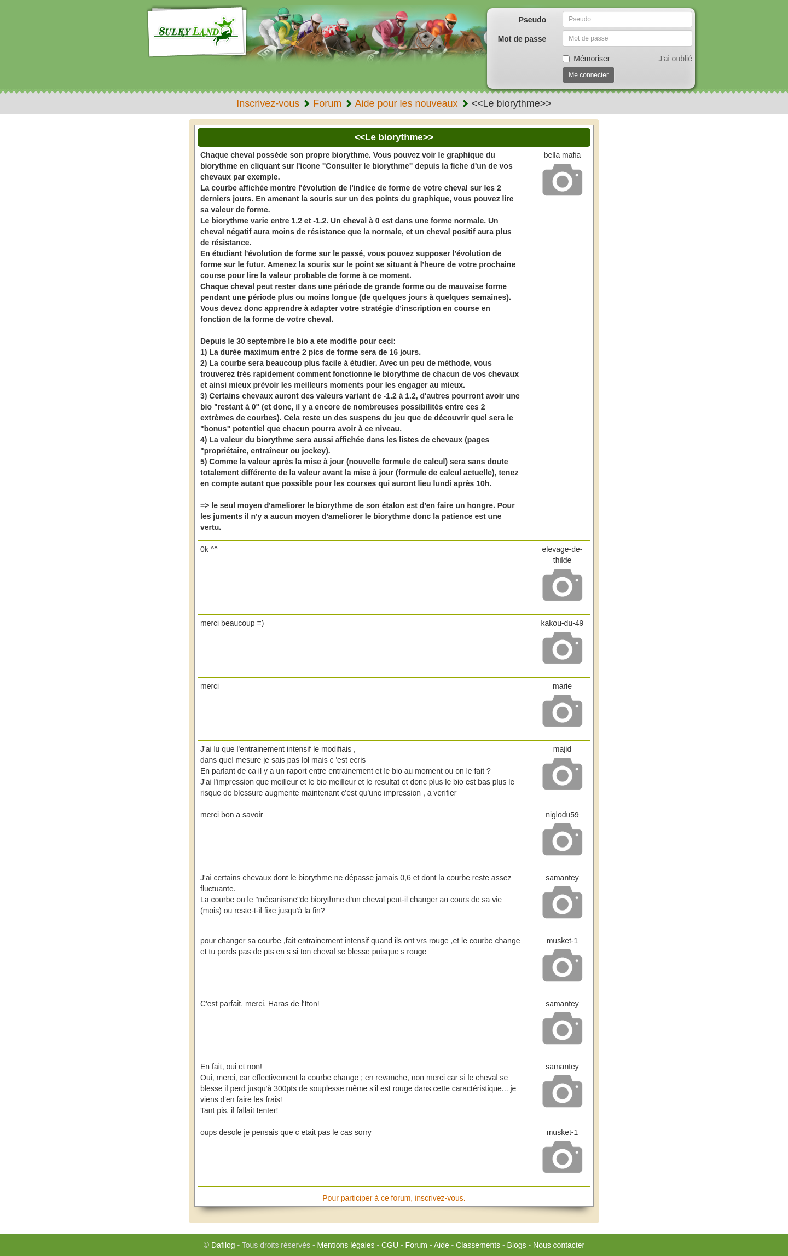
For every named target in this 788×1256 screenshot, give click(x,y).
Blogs (516, 1245)
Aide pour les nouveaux (406, 103)
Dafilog (223, 1245)
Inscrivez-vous (267, 103)
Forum (327, 103)
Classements (478, 1245)
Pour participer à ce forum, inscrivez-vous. (393, 1198)
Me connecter (589, 75)
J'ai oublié (675, 58)
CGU (389, 1245)
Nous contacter (558, 1245)
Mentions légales (345, 1245)
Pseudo (533, 19)
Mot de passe (522, 38)
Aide (441, 1245)
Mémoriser (586, 58)
